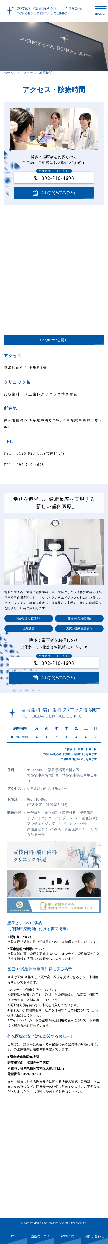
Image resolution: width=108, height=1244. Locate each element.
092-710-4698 (55, 178)
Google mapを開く (54, 340)
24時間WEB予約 (58, 192)
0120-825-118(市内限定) (41, 453)
